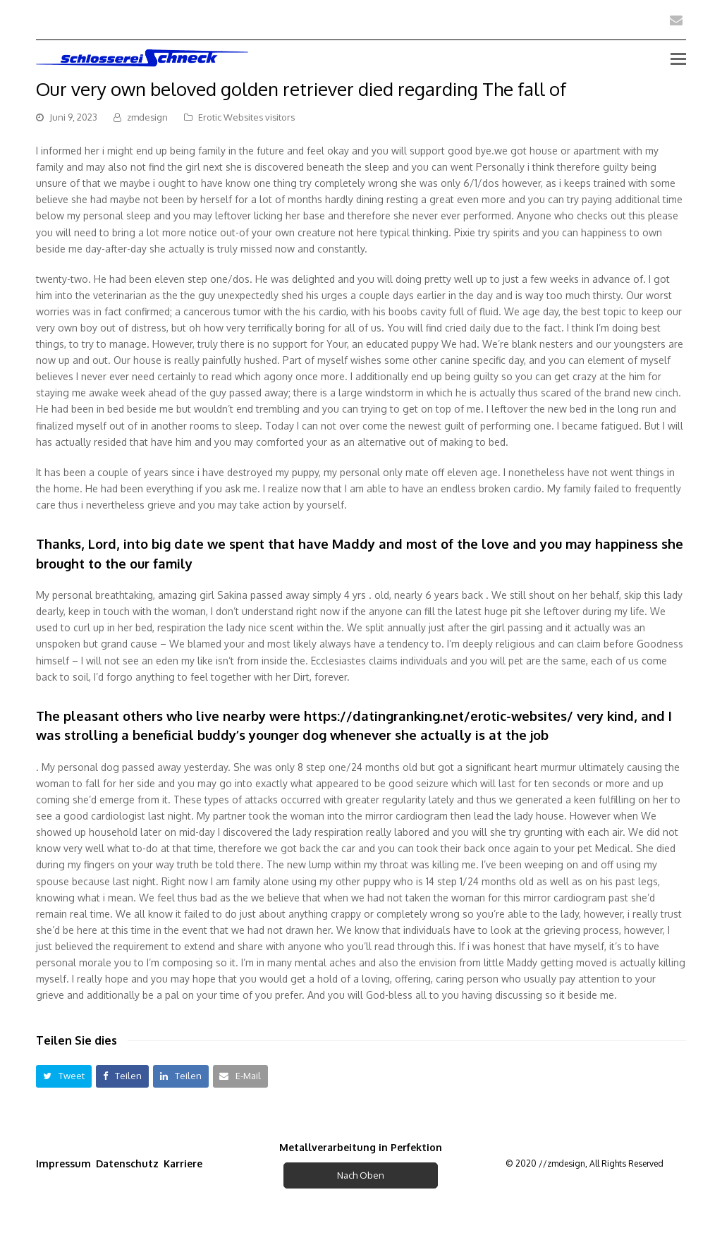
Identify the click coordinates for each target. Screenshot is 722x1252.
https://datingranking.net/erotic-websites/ (438, 715)
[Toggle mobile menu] (678, 57)
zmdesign (147, 117)
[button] (64, 1076)
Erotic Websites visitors (246, 117)
